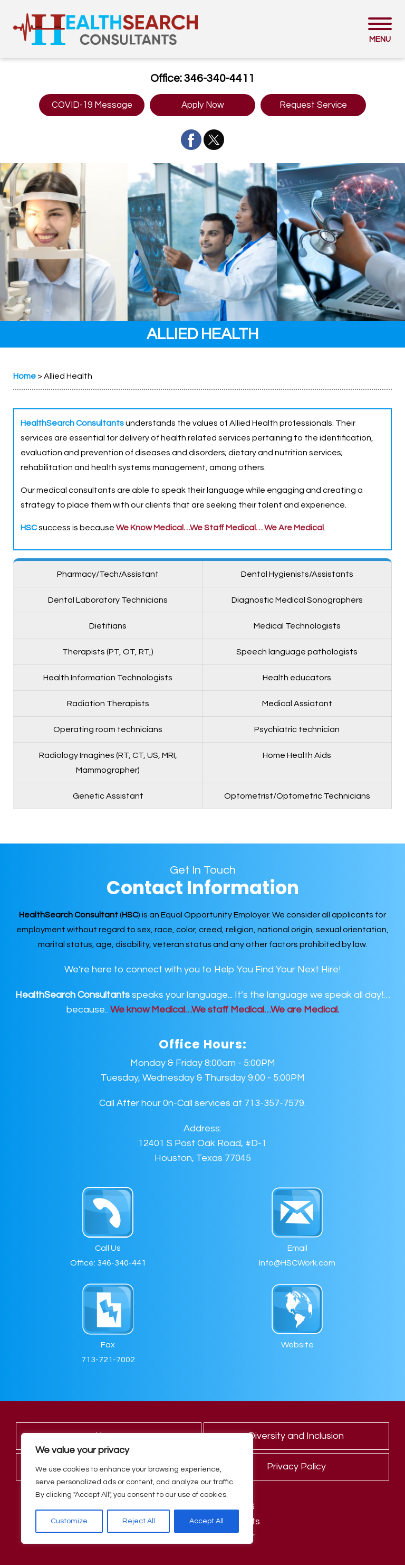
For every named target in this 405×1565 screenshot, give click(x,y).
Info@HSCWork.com (297, 1263)
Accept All (206, 1521)
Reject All (138, 1521)
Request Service (313, 105)
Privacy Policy (296, 1466)
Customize (69, 1521)
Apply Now (202, 105)
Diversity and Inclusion (296, 1436)
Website (297, 1345)
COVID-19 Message (92, 105)
